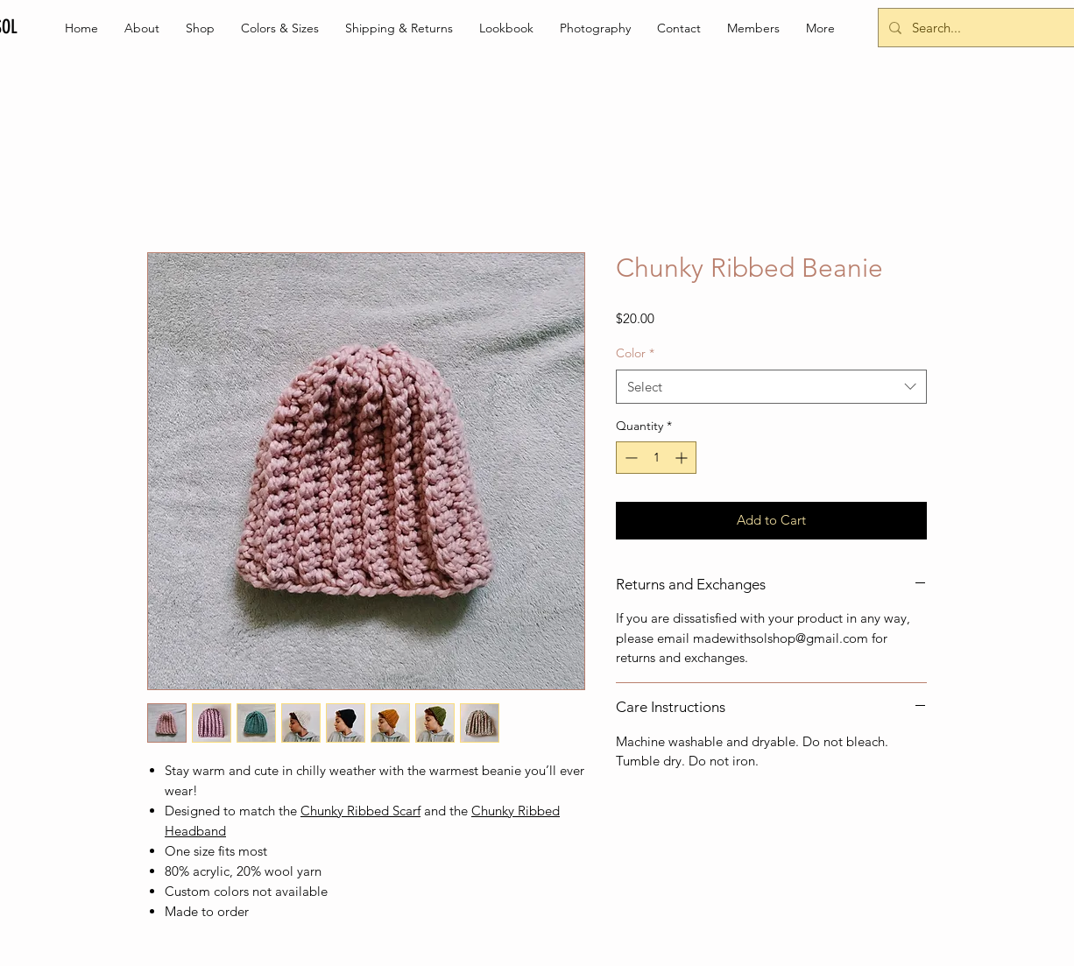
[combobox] (771, 387)
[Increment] (683, 457)
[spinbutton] (656, 457)
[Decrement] (629, 457)
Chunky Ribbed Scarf (360, 810)
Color (635, 353)
